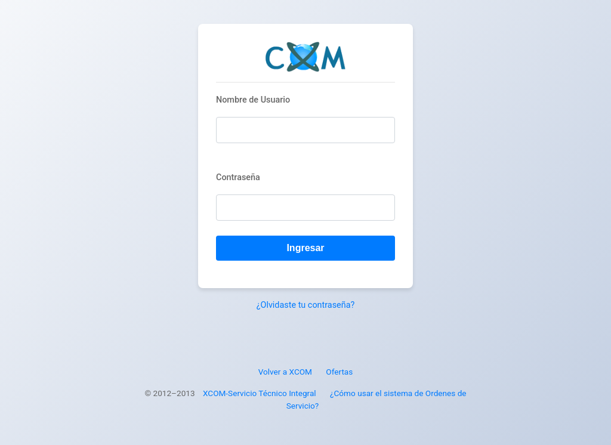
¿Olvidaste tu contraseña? (306, 305)
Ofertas (339, 371)
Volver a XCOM (285, 371)
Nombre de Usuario (253, 100)
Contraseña (238, 177)
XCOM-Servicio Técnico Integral (259, 393)
